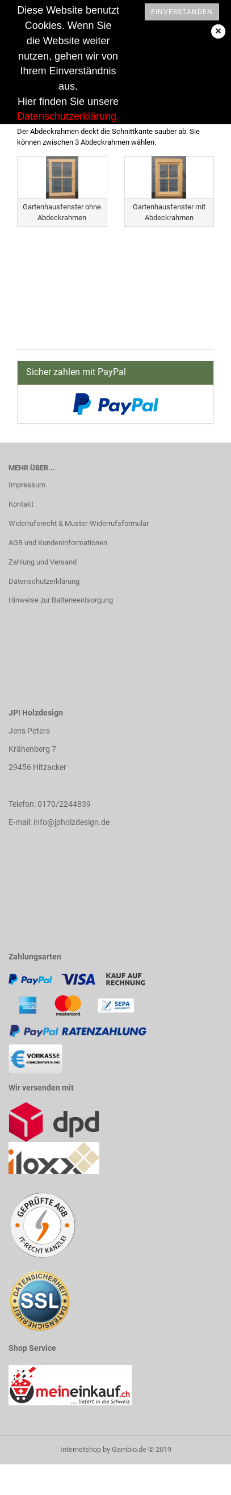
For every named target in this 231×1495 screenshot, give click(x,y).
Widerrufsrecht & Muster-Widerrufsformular (79, 523)
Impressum (27, 485)
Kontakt (21, 504)
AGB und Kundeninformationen (58, 542)
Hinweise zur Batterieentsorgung (61, 600)
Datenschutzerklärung (44, 581)
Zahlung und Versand (43, 562)
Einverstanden (182, 12)
